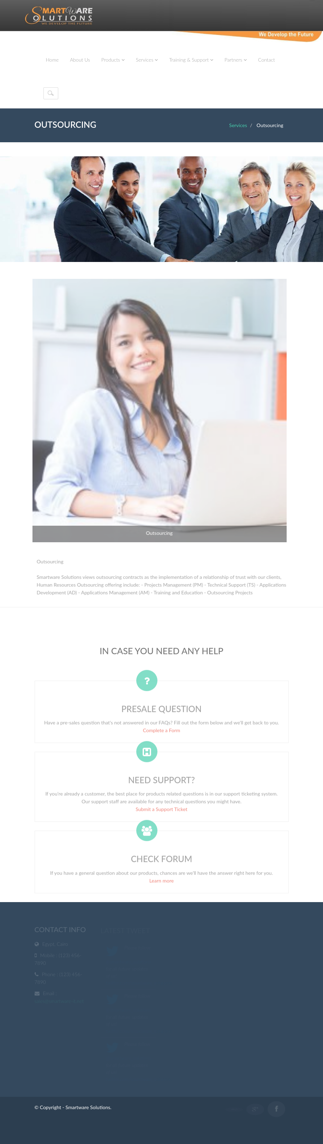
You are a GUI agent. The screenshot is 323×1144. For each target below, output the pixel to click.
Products (113, 60)
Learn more (161, 882)
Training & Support (191, 60)
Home (52, 60)
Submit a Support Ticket (161, 811)
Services (147, 60)
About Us (80, 60)
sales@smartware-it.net (59, 1002)
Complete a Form (161, 732)
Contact (266, 60)
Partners (236, 60)
